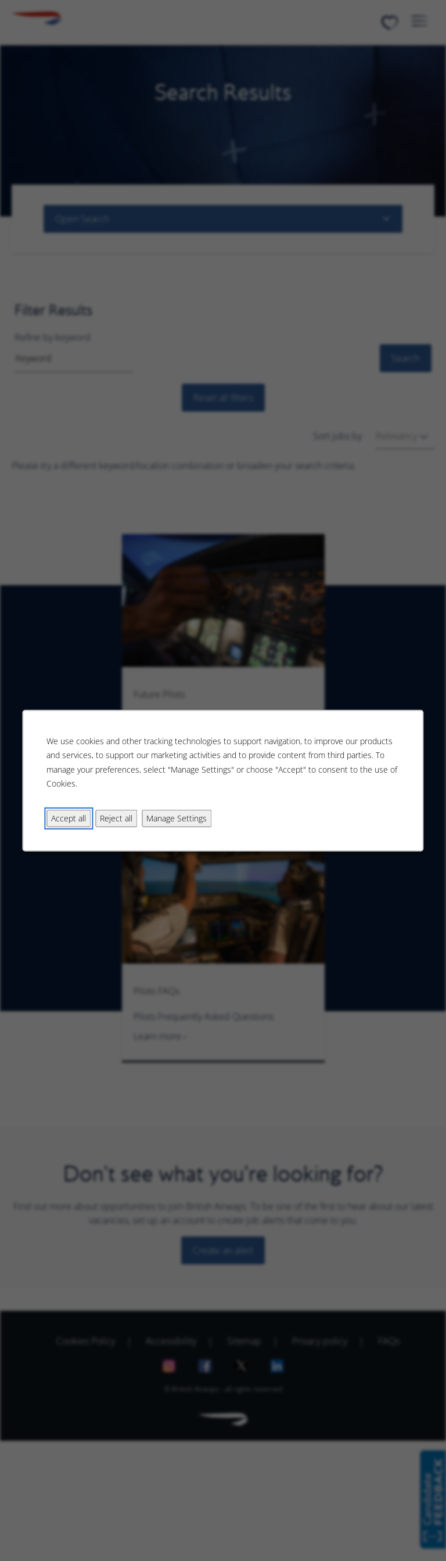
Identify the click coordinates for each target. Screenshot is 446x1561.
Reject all (116, 817)
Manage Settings (176, 817)
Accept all (68, 817)
